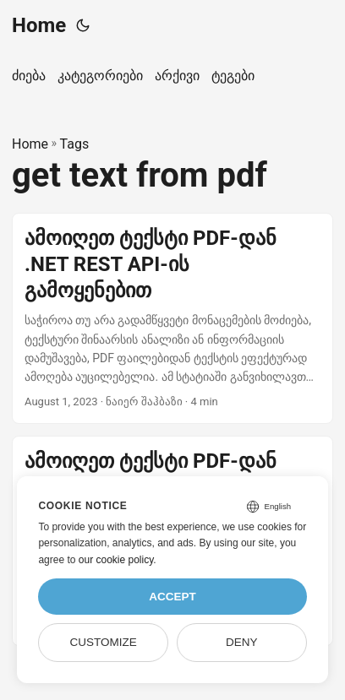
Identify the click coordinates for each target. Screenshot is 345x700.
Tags (75, 144)
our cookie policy (116, 560)
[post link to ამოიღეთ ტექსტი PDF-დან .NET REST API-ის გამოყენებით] (172, 318)
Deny (242, 642)
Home (39, 25)
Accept (172, 596)
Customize (103, 642)
